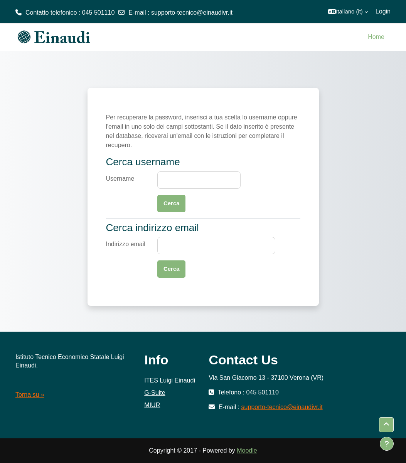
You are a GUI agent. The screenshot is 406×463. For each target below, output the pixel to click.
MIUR (152, 405)
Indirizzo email (125, 244)
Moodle (247, 450)
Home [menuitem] (376, 37)
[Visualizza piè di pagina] (387, 444)
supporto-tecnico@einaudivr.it (191, 12)
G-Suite (154, 392)
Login (383, 11)
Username (120, 178)
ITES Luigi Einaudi (169, 380)
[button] (347, 11)
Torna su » (29, 394)
